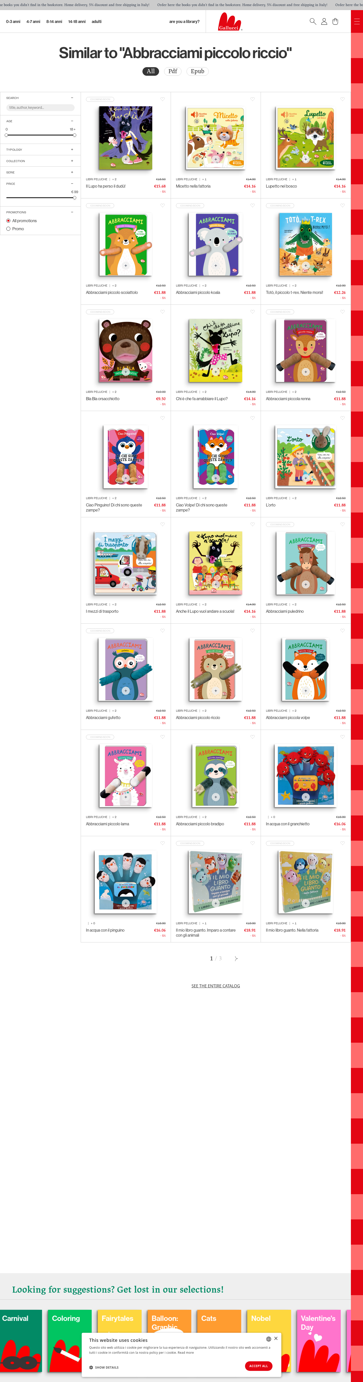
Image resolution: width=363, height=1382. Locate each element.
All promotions (24, 220)
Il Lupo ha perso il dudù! (106, 186)
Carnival (46, 1317)
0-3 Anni (13, 21)
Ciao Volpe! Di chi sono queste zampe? (201, 507)
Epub (197, 71)
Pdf (172, 71)
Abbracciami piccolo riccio (198, 717)
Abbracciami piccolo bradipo (200, 823)
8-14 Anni (54, 21)
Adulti (97, 21)
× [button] (276, 1338)
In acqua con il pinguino (105, 930)
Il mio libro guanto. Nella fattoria (292, 930)
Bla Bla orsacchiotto (102, 398)
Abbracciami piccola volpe (288, 717)
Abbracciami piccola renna (288, 398)
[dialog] (181, 1354)
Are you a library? (184, 21)
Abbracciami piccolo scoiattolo (112, 292)
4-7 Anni (33, 21)
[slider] (6, 135)
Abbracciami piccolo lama (107, 823)
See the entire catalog (216, 986)
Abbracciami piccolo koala (198, 292)
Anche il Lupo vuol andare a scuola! (205, 611)
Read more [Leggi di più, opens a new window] (186, 1352)
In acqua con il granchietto (288, 823)
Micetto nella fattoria (193, 186)
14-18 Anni (77, 21)
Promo (18, 228)
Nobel (295, 1317)
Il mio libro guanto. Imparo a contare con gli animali (206, 933)
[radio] (150, 71)
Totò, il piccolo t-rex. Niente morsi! (294, 292)
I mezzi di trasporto (102, 611)
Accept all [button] (257, 1366)
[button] (104, 1367)
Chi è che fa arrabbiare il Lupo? (202, 398)
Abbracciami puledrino (285, 611)
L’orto (271, 504)
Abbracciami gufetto (103, 717)
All (151, 71)
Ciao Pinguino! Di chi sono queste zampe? (114, 507)
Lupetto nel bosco (281, 186)
